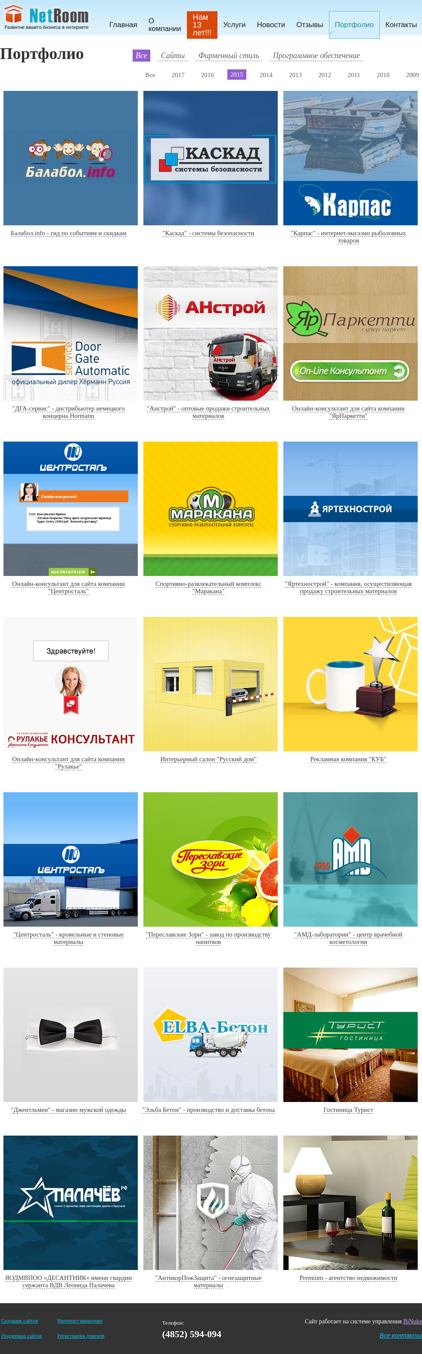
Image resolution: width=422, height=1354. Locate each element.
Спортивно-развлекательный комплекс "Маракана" (208, 587)
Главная (123, 25)
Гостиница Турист (348, 1109)
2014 (266, 75)
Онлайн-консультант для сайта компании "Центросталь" (68, 587)
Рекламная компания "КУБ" (348, 759)
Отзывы (309, 25)
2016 (207, 75)
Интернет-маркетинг (79, 1321)
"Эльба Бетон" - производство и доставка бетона (208, 1109)
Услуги (234, 25)
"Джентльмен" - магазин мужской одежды (68, 1109)
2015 (236, 74)
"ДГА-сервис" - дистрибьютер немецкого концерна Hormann (68, 412)
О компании (165, 25)
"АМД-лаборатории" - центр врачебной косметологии (348, 938)
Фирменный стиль (229, 55)
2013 (295, 75)
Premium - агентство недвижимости (348, 1277)
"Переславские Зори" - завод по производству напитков (208, 938)
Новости (271, 25)
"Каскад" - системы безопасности (208, 233)
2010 (383, 75)
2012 (324, 75)
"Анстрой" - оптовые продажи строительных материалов (208, 412)
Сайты (173, 55)
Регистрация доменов (80, 1336)
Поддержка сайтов (21, 1336)
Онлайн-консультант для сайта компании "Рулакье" (68, 763)
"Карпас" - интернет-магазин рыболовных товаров (348, 237)
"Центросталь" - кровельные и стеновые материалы (68, 938)
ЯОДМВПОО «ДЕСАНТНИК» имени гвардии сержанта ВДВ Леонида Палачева (68, 1281)
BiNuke (412, 1321)
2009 (412, 75)
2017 (178, 75)
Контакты (401, 25)
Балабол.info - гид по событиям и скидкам (68, 233)
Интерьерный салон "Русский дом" (208, 759)
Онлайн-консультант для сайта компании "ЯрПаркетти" (348, 412)
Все (141, 55)
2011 (354, 75)
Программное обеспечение (316, 55)
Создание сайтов (19, 1321)
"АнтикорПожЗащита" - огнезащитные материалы (208, 1281)
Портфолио (354, 25)
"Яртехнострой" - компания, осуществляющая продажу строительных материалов (348, 587)
